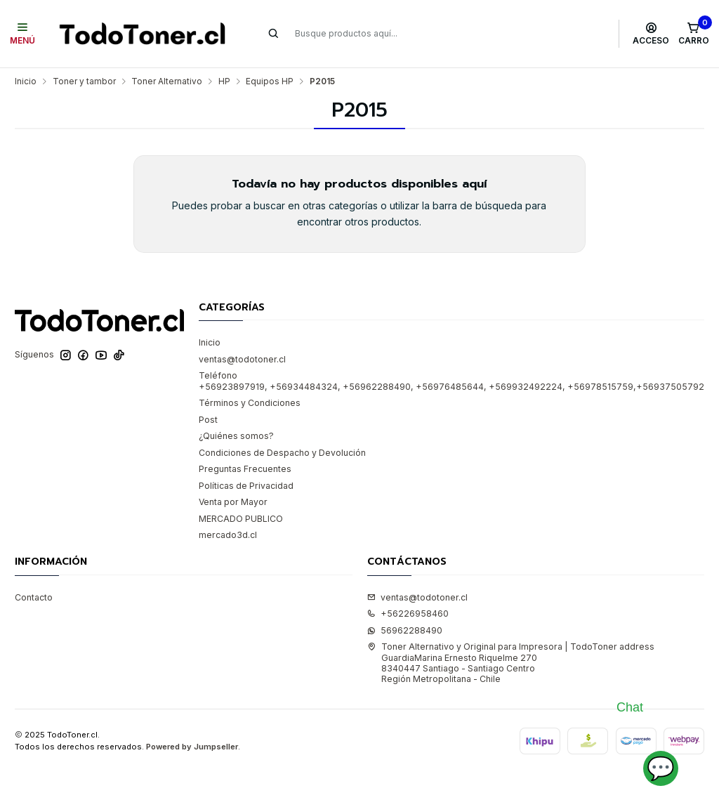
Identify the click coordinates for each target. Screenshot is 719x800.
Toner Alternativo (166, 81)
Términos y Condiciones (250, 403)
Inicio (26, 81)
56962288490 (404, 630)
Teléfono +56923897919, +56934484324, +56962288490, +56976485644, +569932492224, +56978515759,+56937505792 (451, 380)
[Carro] (693, 33)
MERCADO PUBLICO (241, 518)
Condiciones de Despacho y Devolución (282, 452)
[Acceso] (651, 33)
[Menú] (23, 33)
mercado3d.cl (228, 535)
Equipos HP (269, 81)
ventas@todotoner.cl (242, 359)
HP (224, 81)
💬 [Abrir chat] (661, 768)
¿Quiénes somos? (236, 436)
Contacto (34, 597)
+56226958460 (408, 613)
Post (208, 419)
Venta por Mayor (233, 502)
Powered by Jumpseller (192, 747)
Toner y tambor (84, 81)
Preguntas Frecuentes (245, 469)
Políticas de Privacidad (246, 485)
